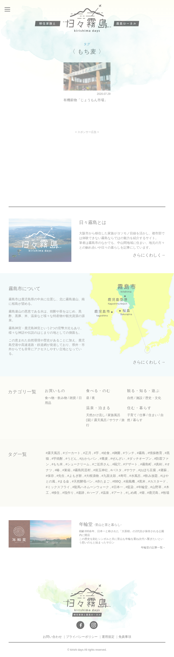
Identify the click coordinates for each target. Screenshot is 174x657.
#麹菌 (116, 453)
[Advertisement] (48, 165)
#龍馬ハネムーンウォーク (90, 487)
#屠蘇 (163, 470)
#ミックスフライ (58, 487)
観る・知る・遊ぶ (143, 391)
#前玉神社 (100, 470)
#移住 (56, 492)
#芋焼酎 (57, 458)
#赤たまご (102, 481)
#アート (117, 492)
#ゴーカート (71, 453)
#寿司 (122, 476)
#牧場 (165, 492)
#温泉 (105, 492)
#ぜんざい (118, 458)
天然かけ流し (95, 415)
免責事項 (124, 636)
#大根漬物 (91, 476)
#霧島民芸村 (82, 470)
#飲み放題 (150, 476)
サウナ (114, 420)
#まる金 (63, 481)
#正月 (87, 453)
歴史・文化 (153, 398)
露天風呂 (100, 420)
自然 (130, 398)
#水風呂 (135, 476)
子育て (132, 415)
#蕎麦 (104, 458)
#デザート (130, 464)
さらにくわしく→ (149, 255)
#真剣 (158, 464)
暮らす (138, 420)
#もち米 (57, 464)
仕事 (142, 415)
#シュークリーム (77, 464)
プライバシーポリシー (82, 636)
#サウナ (130, 470)
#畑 (142, 492)
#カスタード (157, 481)
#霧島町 (146, 464)
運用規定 (108, 636)
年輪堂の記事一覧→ (153, 547)
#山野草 (156, 487)
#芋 (96, 453)
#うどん (71, 458)
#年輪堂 (142, 487)
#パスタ (116, 470)
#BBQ (116, 481)
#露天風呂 (53, 453)
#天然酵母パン (82, 481)
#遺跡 (80, 492)
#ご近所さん (101, 464)
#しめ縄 (131, 492)
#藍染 (130, 487)
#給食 (106, 453)
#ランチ (128, 453)
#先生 (60, 476)
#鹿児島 (152, 492)
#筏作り (68, 492)
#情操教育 (155, 453)
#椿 (57, 470)
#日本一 (117, 487)
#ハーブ (92, 492)
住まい (153, 415)
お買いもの (55, 391)
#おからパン (88, 458)
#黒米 (142, 481)
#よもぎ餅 (74, 476)
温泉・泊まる (98, 408)
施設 (139, 398)
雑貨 (73, 398)
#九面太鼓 (109, 476)
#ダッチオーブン (140, 458)
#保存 (50, 476)
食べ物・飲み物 (56, 398)
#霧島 (141, 453)
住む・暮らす (139, 408)
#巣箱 (66, 470)
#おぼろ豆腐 (147, 470)
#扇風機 (129, 481)
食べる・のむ (98, 391)
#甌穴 (116, 464)
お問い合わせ (52, 636)
